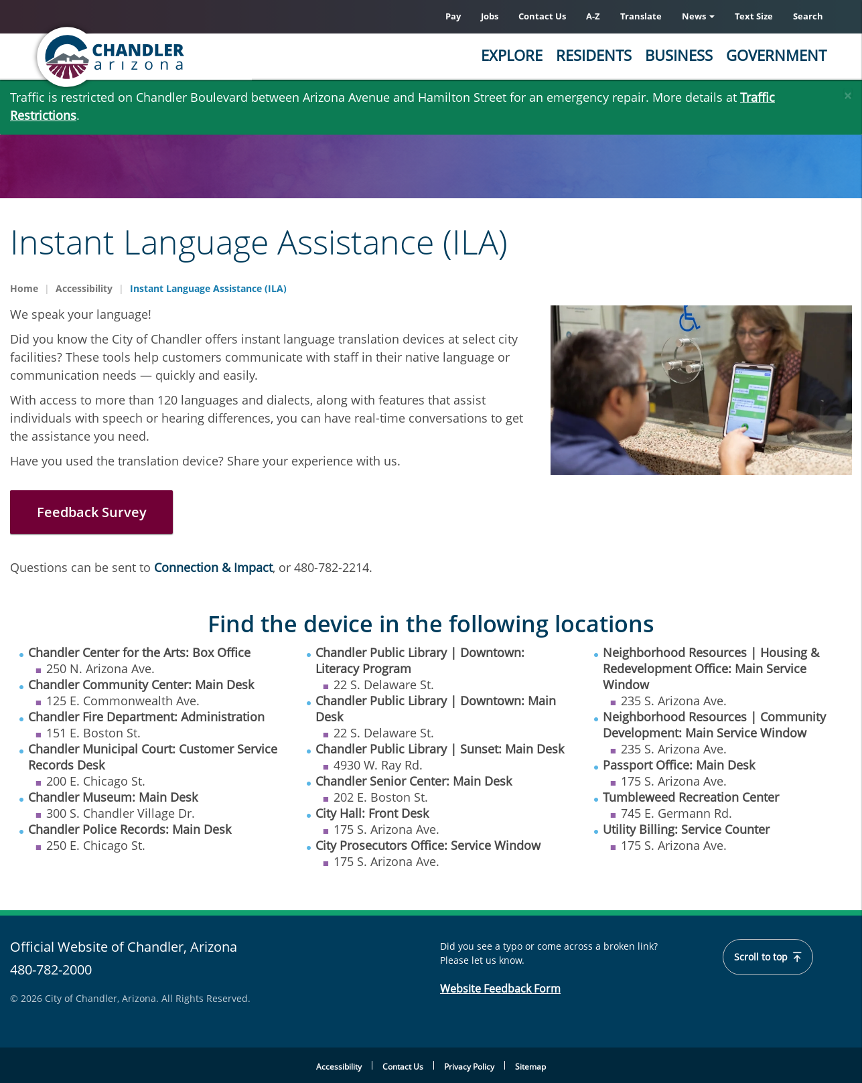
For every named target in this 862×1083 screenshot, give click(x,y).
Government (776, 55)
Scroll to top (768, 957)
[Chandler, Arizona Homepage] (163, 56)
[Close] (848, 92)
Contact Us (542, 16)
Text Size (754, 16)
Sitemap (530, 1066)
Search (808, 16)
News (698, 16)
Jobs (489, 16)
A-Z (593, 16)
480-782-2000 (51, 969)
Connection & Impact (213, 567)
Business (679, 55)
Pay (453, 16)
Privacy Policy (469, 1066)
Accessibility (84, 288)
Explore (512, 55)
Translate (641, 16)
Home (24, 288)
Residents (594, 55)
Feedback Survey (92, 512)
